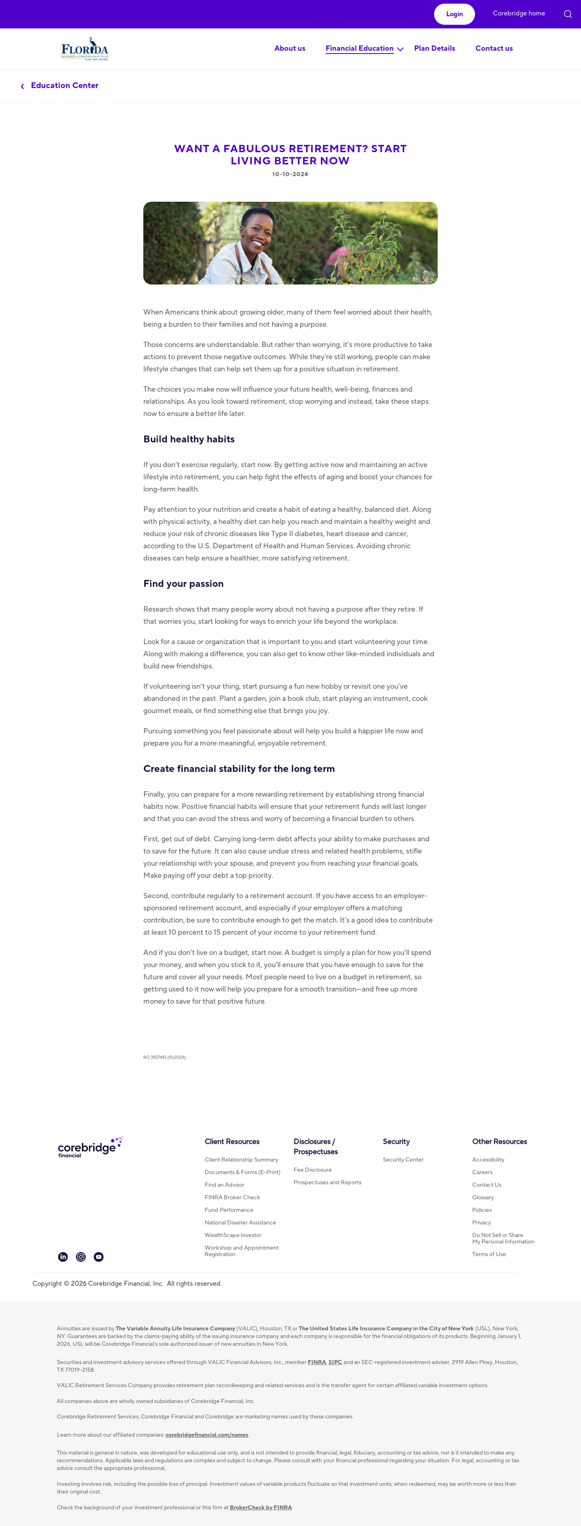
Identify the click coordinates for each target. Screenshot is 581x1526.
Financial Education (360, 48)
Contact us (494, 48)
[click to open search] (568, 12)
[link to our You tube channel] (99, 1260)
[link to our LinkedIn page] (63, 1260)
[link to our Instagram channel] (81, 1260)
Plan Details (434, 48)
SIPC (335, 1362)
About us (289, 48)
